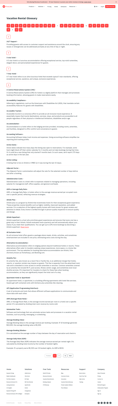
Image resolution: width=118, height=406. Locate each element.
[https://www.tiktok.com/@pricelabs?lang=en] (110, 403)
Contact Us (100, 379)
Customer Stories (65, 376)
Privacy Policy (28, 402)
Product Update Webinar (67, 385)
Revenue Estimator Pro (12, 382)
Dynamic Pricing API (11, 390)
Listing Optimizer (11, 385)
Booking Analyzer (47, 382)
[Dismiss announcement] (116, 2)
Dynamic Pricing (10, 373)
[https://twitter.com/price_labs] (102, 403)
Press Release (64, 388)
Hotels (56, 6)
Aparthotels (27, 385)
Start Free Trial (110, 6)
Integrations (28, 390)
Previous (48, 355)
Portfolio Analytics (11, 379)
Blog (62, 373)
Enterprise (63, 6)
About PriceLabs (101, 373)
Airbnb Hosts (28, 373)
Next (70, 355)
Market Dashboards (11, 376)
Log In (102, 6)
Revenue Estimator (47, 376)
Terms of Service (37, 402)
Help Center (82, 379)
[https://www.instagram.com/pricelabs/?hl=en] (107, 403)
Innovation (63, 379)
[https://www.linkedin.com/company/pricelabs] (105, 403)
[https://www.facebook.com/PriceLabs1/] (99, 403)
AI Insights (9, 388)
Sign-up (99, 393)
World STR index (46, 373)
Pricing (49, 6)
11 (65, 355)
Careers (99, 382)
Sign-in (99, 390)
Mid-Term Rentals (29, 382)
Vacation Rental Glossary (67, 382)
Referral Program (102, 385)
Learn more (87, 2)
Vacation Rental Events (48, 379)
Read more (25, 227)
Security (19, 402)
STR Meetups (46, 385)
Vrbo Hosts (27, 376)
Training (81, 382)
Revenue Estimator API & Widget (14, 393)
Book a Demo (82, 373)
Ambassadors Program (103, 388)
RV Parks (27, 379)
